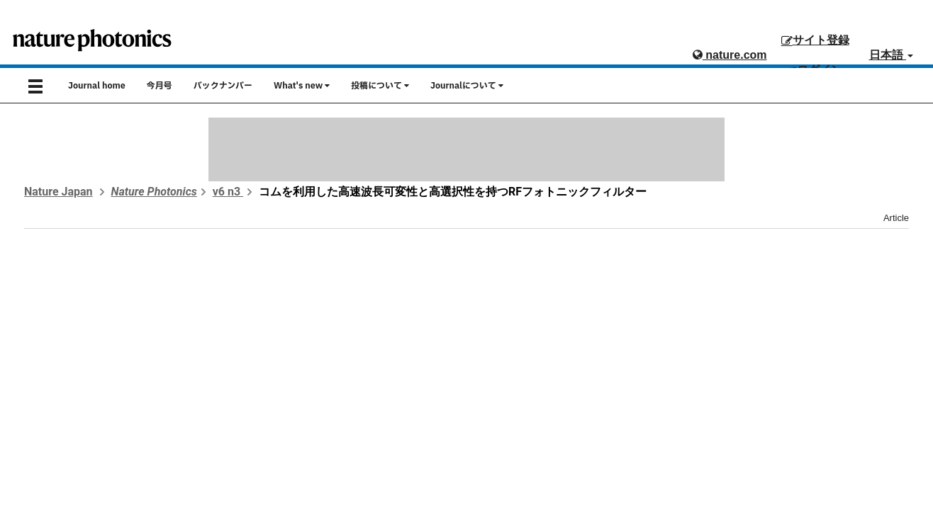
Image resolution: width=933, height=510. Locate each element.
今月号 (159, 85)
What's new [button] (302, 85)
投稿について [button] (380, 85)
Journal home (96, 85)
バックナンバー (223, 85)
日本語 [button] (891, 55)
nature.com (730, 55)
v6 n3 (228, 191)
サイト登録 (815, 40)
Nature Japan (58, 191)
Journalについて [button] (466, 85)
